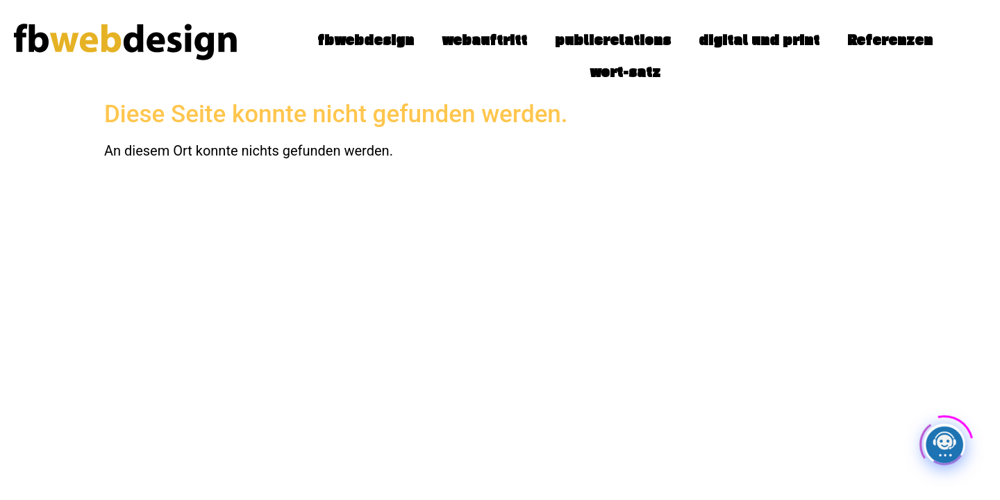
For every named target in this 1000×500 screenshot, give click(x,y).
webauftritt (484, 40)
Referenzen (890, 40)
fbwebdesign (365, 40)
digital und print (759, 40)
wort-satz (625, 71)
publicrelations (613, 40)
